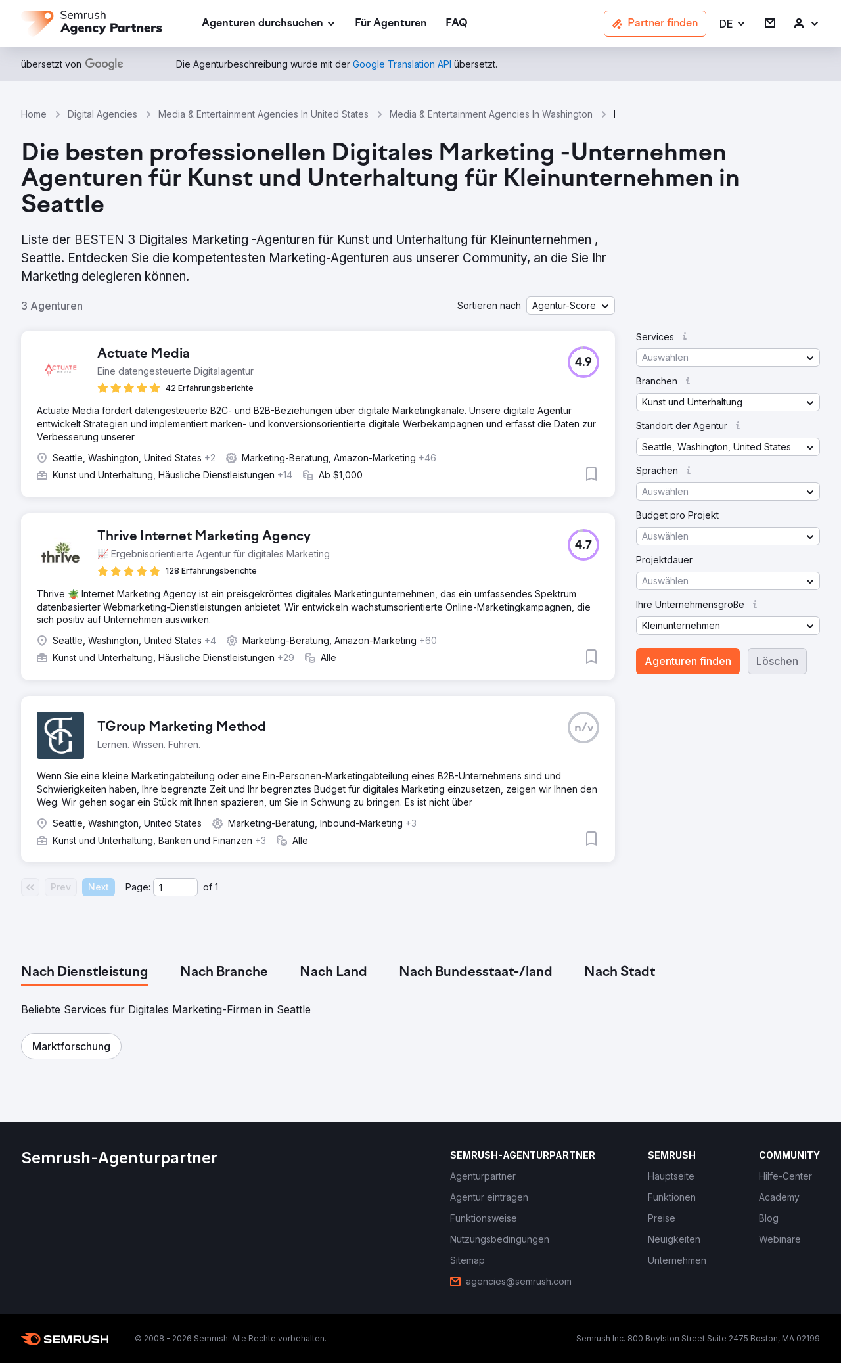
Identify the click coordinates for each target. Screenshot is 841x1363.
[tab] (84, 972)
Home (34, 114)
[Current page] (175, 887)
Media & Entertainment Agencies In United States (263, 114)
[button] (732, 24)
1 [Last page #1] (216, 886)
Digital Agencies (102, 114)
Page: (137, 886)
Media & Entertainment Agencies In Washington (491, 114)
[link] (391, 24)
